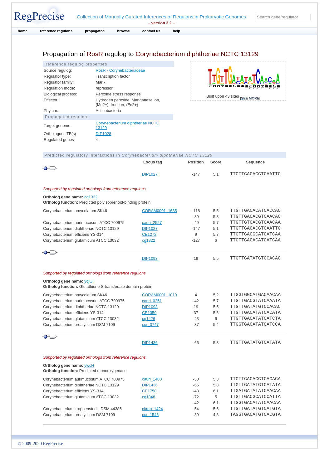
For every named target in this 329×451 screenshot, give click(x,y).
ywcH (89, 365)
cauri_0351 (152, 300)
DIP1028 (103, 133)
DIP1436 (150, 342)
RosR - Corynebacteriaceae (120, 70)
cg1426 (148, 318)
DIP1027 (150, 174)
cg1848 (148, 397)
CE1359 (149, 312)
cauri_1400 (152, 379)
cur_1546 (150, 414)
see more (250, 98)
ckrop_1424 (152, 408)
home (22, 31)
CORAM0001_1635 (159, 210)
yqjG (88, 281)
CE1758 (149, 391)
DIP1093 (150, 258)
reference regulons (56, 31)
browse (123, 31)
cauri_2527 (152, 222)
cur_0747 (150, 324)
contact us (151, 31)
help (176, 31)
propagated (95, 31)
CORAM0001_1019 (159, 295)
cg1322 (90, 197)
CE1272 (149, 234)
